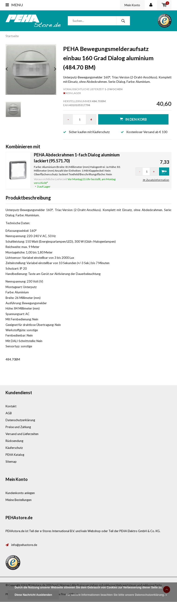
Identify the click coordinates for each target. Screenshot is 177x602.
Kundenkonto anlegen (20, 493)
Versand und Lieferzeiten (22, 434)
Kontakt (11, 406)
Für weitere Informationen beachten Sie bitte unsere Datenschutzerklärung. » (116, 594)
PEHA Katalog (15, 454)
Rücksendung (14, 441)
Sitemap (11, 461)
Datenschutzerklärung (20, 420)
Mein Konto (132, 5)
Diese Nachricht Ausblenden (33, 594)
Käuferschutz (14, 448)
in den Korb (133, 119)
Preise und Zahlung (18, 427)
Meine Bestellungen (19, 500)
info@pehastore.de (24, 545)
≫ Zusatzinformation (156, 180)
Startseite (12, 36)
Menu (14, 5)
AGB (9, 413)
